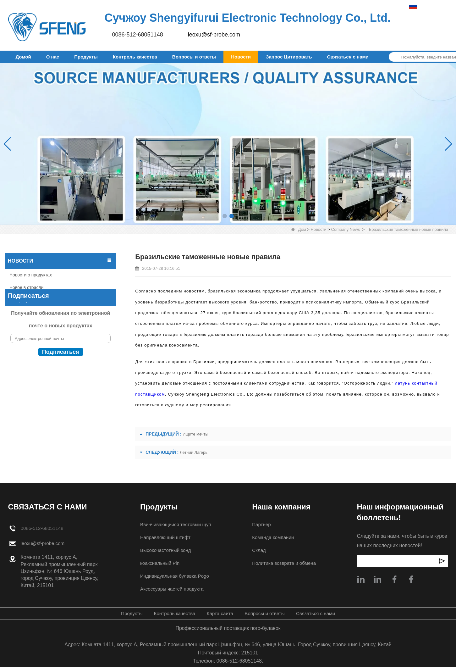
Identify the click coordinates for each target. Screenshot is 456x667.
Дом (298, 229)
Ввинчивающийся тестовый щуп (175, 524)
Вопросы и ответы (194, 56)
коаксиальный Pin (158, 563)
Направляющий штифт (164, 537)
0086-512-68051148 (137, 34)
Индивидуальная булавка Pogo (174, 576)
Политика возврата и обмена (285, 563)
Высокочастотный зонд (164, 550)
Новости (241, 56)
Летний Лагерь (193, 452)
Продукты (86, 56)
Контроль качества (135, 56)
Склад (258, 550)
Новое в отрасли (26, 287)
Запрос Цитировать (289, 56)
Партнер (261, 524)
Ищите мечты (195, 434)
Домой (23, 56)
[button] (225, 216)
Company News (345, 229)
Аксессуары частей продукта (171, 589)
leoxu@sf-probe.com (214, 34)
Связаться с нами (348, 56)
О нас (52, 56)
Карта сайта (219, 613)
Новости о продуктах (30, 274)
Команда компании (273, 537)
